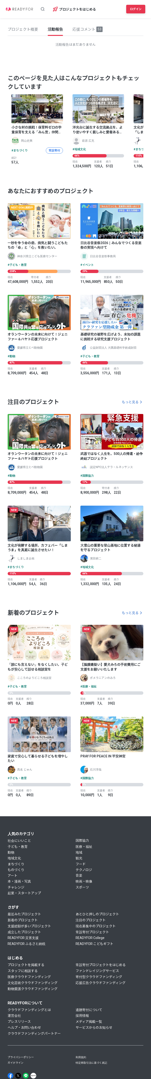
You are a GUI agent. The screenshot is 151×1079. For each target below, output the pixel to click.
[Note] (33, 1076)
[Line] (26, 1076)
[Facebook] (10, 1076)
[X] (18, 1076)
